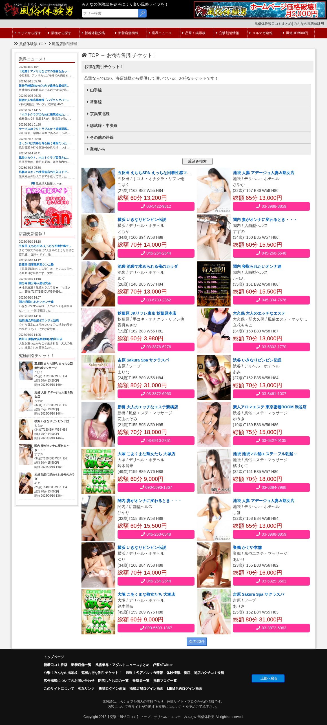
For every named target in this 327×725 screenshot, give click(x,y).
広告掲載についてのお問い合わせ (69, 681)
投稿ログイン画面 (112, 689)
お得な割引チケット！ (132, 55)
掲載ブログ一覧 (165, 681)
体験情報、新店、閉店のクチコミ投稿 (195, 673)
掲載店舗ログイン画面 (146, 689)
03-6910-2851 (156, 440)
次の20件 (197, 641)
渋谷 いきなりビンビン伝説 (257, 360)
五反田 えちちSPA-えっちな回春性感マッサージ (160, 172)
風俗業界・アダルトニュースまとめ (122, 665)
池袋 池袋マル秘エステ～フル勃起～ (265, 454)
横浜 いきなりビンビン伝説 (142, 219)
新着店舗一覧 (81, 665)
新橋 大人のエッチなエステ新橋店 (148, 407)
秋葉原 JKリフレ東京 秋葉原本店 (147, 313)
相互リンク (86, 689)
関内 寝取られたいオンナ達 (257, 266)
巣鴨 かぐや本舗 (247, 547)
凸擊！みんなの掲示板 (61, 673)
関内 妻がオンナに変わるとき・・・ (265, 219)
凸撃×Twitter (163, 665)
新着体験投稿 (93, 33)
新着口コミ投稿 (55, 665)
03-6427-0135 (271, 440)
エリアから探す (28, 33)
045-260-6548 (271, 253)
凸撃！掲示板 (194, 33)
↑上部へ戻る (268, 678)
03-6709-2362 (156, 300)
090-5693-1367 (156, 487)
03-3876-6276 (156, 347)
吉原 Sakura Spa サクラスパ (143, 360)
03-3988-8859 (271, 206)
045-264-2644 (156, 253)
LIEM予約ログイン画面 (184, 689)
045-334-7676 (271, 300)
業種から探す (59, 33)
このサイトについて (59, 689)
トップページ (54, 657)
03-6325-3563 (271, 581)
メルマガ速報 (261, 33)
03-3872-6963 (156, 393)
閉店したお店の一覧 (113, 681)
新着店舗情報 (126, 33)
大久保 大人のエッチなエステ (259, 313)
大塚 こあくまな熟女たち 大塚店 (146, 454)
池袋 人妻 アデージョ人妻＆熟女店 (263, 172)
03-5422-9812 (156, 206)
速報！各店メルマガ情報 (144, 673)
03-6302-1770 (271, 347)
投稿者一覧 (140, 681)
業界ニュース (160, 33)
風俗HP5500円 (295, 33)
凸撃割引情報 (227, 33)
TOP (90, 55)
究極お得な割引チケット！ (101, 673)
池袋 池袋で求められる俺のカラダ (148, 266)
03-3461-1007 (271, 393)
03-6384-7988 (271, 487)
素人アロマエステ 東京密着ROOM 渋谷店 (269, 407)
